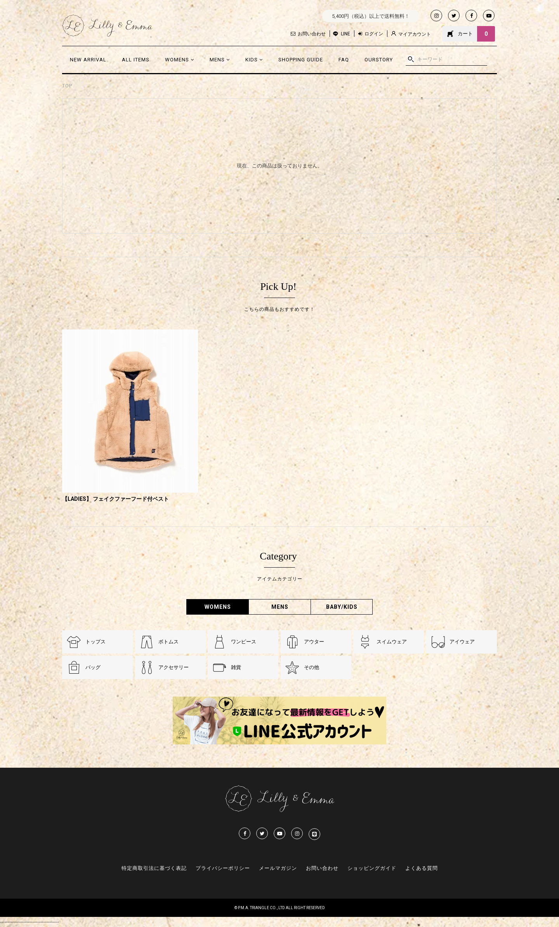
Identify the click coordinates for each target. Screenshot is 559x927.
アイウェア (462, 642)
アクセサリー (173, 667)
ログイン (370, 34)
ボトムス (168, 642)
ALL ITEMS (135, 60)
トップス (95, 642)
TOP (67, 86)
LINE (345, 34)
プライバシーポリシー (223, 868)
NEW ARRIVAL (88, 60)
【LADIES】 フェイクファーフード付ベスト (115, 499)
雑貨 (236, 667)
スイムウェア (392, 642)
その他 (311, 667)
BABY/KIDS (342, 607)
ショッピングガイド (371, 868)
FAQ (344, 60)
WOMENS (179, 60)
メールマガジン (278, 868)
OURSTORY (379, 60)
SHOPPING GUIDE (300, 60)
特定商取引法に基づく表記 (154, 868)
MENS (220, 60)
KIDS (254, 60)
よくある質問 (421, 868)
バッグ (93, 667)
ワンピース (243, 642)
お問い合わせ (308, 34)
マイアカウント (411, 34)
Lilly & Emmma (107, 25)
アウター (314, 642)
